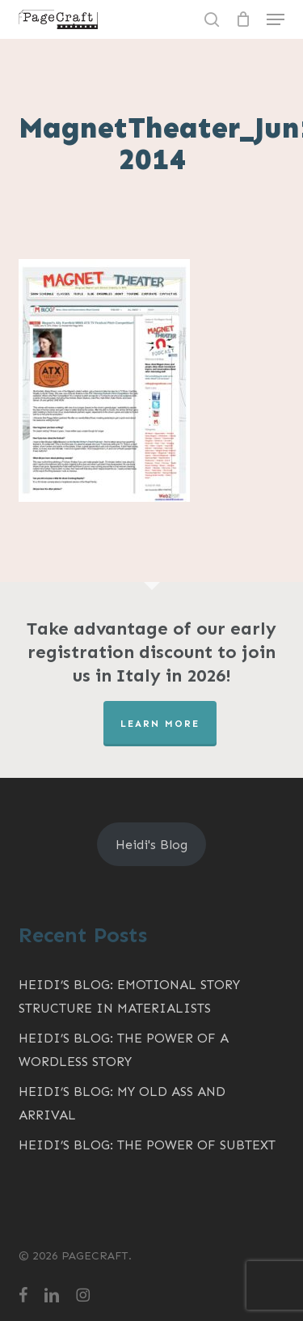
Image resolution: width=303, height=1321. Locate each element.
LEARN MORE (160, 723)
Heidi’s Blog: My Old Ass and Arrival (122, 1103)
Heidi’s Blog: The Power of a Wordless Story (124, 1049)
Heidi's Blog (151, 844)
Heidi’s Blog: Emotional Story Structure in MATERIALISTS (129, 996)
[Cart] (243, 19)
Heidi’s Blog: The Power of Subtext (147, 1145)
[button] (275, 19)
